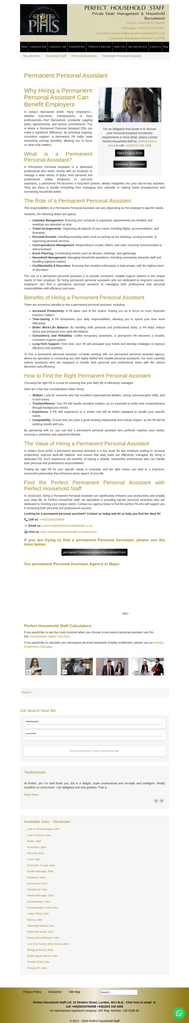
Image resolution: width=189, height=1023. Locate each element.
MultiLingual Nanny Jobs (42, 955)
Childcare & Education (99, 47)
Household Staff (77, 47)
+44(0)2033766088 (151, 23)
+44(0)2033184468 (52, 519)
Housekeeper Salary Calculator (50, 636)
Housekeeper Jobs (39, 901)
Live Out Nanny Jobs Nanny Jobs (48, 943)
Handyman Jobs (37, 889)
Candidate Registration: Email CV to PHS (137, 38)
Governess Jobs (37, 883)
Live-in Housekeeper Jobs (43, 829)
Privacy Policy (32, 992)
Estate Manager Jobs (40, 871)
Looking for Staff (38, 47)
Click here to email (139, 1002)
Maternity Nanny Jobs (40, 925)
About (24, 47)
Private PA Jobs (37, 968)
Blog (165, 47)
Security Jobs (35, 853)
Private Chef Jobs (38, 961)
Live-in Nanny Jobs (39, 835)
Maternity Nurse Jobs (40, 931)
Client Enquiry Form (130, 153)
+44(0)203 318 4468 (138, 145)
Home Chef (119, 47)
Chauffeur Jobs (36, 847)
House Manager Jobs (40, 895)
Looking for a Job (57, 47)
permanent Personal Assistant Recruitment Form (94, 552)
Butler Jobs (34, 841)
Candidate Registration (130, 164)
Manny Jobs (34, 919)
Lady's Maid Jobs (38, 913)
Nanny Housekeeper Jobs (43, 937)
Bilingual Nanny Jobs (40, 949)
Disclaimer (55, 992)
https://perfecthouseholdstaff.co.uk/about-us (68, 531)
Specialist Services (137, 47)
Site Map (74, 992)
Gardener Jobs (36, 877)
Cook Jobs (34, 859)
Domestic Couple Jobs (41, 865)
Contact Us (155, 47)
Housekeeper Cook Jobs (42, 907)
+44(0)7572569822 (151, 28)
